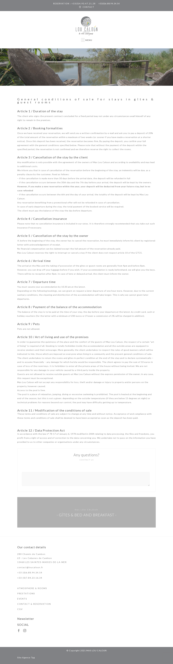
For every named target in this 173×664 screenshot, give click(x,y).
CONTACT (88, 7)
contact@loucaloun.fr (30, 567)
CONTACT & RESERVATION (34, 604)
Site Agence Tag (26, 657)
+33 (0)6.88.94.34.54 (29, 572)
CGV (20, 609)
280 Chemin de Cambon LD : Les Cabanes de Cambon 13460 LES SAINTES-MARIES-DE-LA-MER (42, 558)
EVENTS (22, 598)
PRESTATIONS (26, 593)
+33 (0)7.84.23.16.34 (29, 578)
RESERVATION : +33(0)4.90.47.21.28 (74, 3)
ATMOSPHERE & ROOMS (32, 588)
